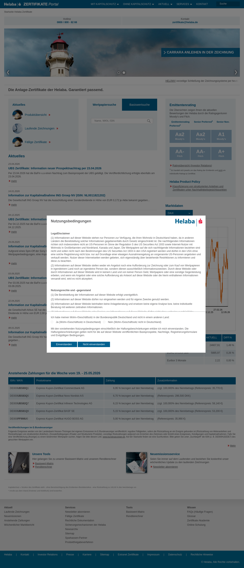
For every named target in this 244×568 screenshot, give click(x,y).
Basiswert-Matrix (44, 463)
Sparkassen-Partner (76, 537)
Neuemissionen (12, 516)
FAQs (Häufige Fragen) (200, 511)
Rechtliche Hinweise (202, 554)
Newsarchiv (71, 529)
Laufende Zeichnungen (33, 128)
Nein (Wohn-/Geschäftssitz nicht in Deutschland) (134, 322)
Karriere (87, 554)
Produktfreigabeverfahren (79, 542)
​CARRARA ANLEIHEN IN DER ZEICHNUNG (200, 52)
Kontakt (202, 4)
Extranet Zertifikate (128, 554)
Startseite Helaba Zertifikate (18, 12)
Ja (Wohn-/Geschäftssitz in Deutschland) (79, 322)
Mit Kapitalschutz (105, 3)
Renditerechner (43, 466)
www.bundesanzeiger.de (114, 437)
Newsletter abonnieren (165, 466)
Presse (70, 554)
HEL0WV (176, 80)
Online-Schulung (196, 524)
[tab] (104, 105)
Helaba (8, 554)
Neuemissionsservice (165, 454)
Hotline (67, 19)
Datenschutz (175, 554)
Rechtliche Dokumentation (79, 520)
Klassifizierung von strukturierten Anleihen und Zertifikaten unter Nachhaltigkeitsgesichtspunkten (199, 188)
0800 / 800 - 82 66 (67, 22)
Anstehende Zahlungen (17, 520)
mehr (14, 181)
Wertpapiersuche (104, 104)
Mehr (233, 445)
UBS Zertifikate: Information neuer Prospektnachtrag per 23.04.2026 (54, 168)
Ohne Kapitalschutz (138, 3)
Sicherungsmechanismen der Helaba (85, 524)
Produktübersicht (29, 115)
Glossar (191, 516)
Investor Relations (47, 554)
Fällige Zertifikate (30, 142)
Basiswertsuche (139, 104)
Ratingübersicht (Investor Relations (191, 165)
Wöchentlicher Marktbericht (19, 524)
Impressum (153, 554)
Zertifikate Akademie (198, 520)
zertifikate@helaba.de (185, 22)
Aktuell (165, 3)
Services (184, 3)
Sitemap (69, 533)
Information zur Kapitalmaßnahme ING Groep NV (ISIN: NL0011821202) (56, 195)
